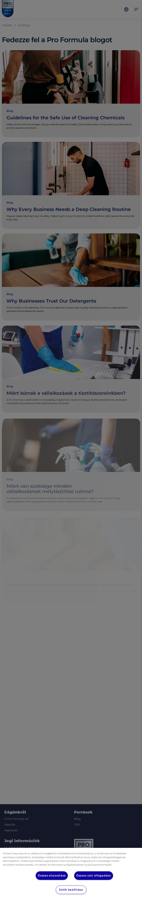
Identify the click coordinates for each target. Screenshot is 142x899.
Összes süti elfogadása (93, 875)
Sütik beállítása (71, 889)
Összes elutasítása (51, 875)
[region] (71, 873)
